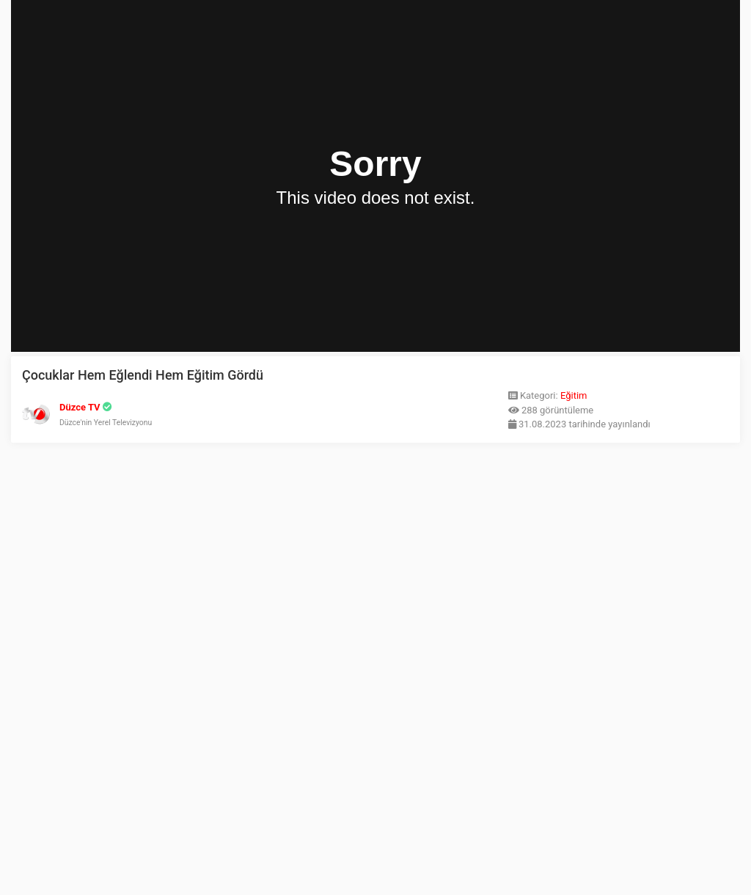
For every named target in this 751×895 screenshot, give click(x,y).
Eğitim (573, 395)
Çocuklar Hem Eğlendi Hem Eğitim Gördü (142, 375)
